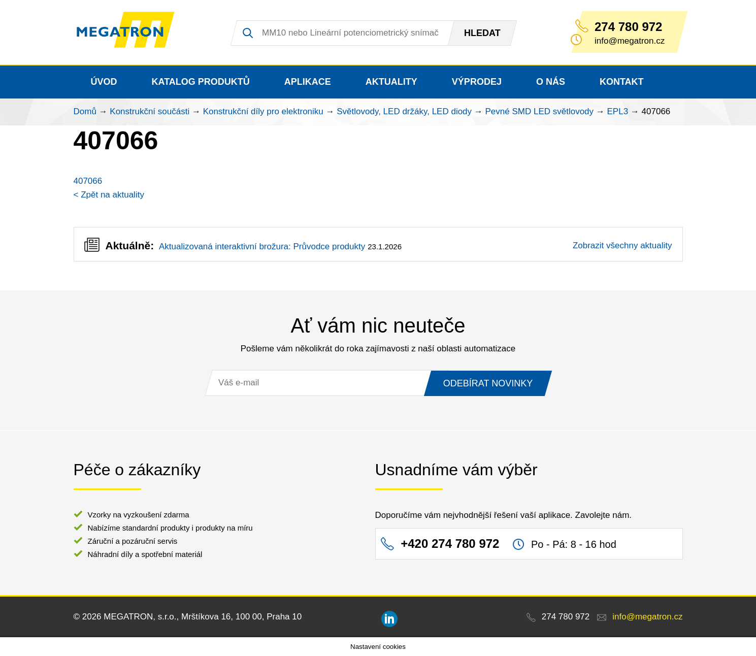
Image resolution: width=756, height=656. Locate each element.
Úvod (104, 82)
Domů (85, 111)
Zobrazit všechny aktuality (622, 245)
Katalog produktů (201, 82)
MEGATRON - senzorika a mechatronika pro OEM (132, 32)
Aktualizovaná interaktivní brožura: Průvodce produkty (262, 246)
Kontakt (622, 82)
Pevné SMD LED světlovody (539, 111)
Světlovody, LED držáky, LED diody (404, 111)
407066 (88, 181)
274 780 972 (628, 27)
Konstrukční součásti (149, 111)
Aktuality (391, 82)
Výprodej (477, 82)
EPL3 (618, 111)
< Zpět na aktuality (109, 195)
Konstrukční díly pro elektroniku (263, 111)
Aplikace (307, 82)
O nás (550, 82)
